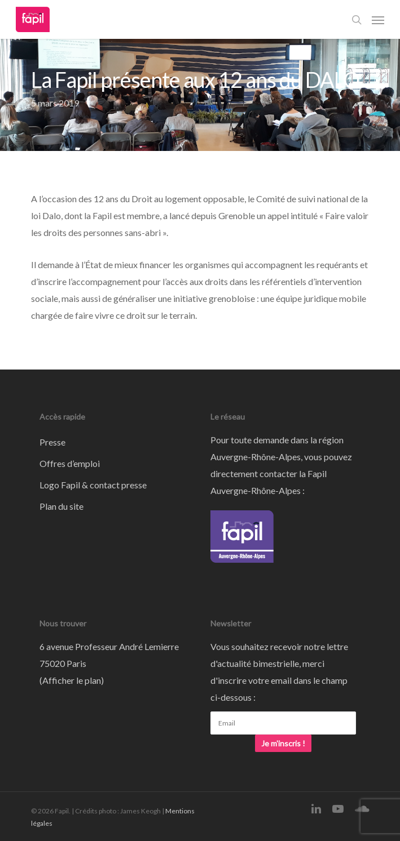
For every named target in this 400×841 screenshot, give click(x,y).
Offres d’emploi (69, 463)
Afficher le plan (71, 680)
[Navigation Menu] (378, 19)
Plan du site (61, 506)
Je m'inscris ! (283, 743)
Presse (52, 442)
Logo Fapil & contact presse (93, 484)
